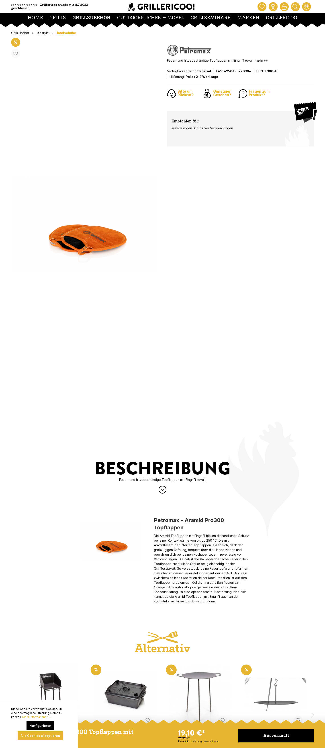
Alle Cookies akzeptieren (40, 736)
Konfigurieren (40, 726)
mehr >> (261, 60)
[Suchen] (295, 6)
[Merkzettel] (262, 6)
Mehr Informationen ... (36, 717)
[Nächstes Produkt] (313, 715)
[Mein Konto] (273, 6)
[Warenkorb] (284, 6)
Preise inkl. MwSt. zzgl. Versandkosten (198, 741)
